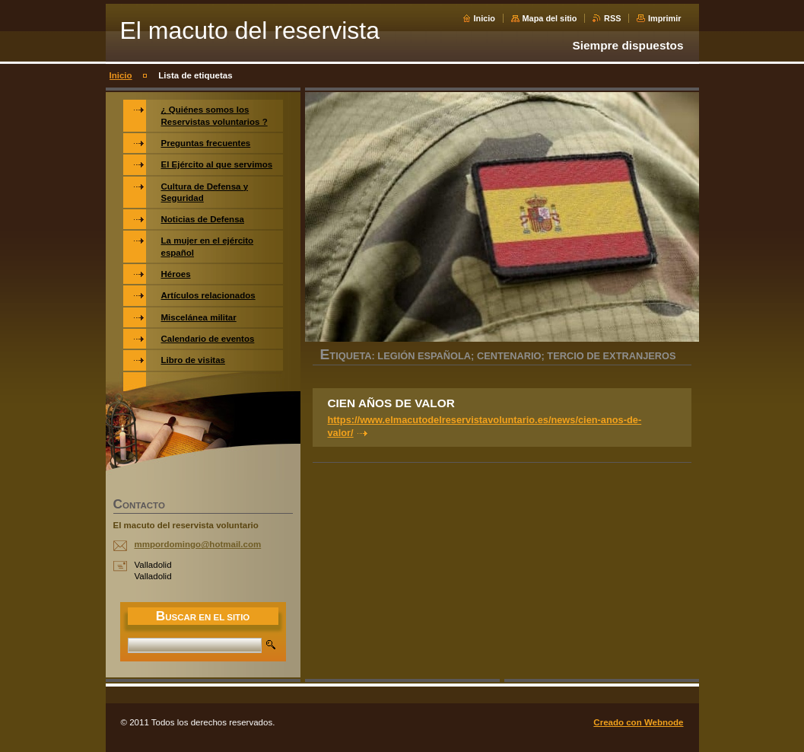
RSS (612, 18)
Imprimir (665, 18)
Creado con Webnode (638, 722)
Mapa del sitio (550, 18)
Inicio (484, 18)
